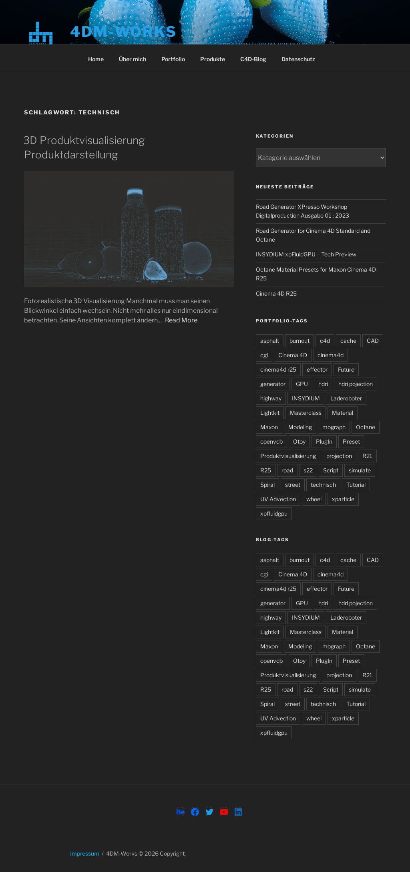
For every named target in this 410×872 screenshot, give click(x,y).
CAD (373, 340)
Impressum (84, 853)
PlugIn (324, 441)
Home (96, 59)
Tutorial (356, 484)
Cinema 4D (292, 355)
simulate (360, 470)
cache (348, 340)
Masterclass (306, 412)
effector (317, 369)
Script (330, 470)
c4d (325, 340)
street (292, 484)
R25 (265, 470)
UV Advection (278, 499)
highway (270, 398)
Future (346, 369)
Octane (365, 427)
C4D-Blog (253, 59)
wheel (314, 499)
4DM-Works (123, 31)
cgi (264, 355)
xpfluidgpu (273, 513)
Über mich (132, 59)
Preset (351, 441)
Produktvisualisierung (288, 455)
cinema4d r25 (278, 369)
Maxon (269, 427)
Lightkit (269, 412)
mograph (334, 427)
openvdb (271, 441)
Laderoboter (346, 398)
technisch (323, 484)
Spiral (267, 484)
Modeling (300, 427)
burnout (299, 340)
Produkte (212, 59)
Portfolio (173, 59)
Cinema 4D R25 (276, 293)
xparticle (343, 499)
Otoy (299, 441)
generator (272, 383)
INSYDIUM (306, 398)
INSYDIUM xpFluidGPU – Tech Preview (306, 254)
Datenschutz (298, 59)
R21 (367, 455)
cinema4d (331, 355)
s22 (308, 470)
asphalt (269, 340)
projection (339, 455)
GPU (302, 383)
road (287, 470)
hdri (323, 383)
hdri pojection (355, 383)
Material (342, 412)
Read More (181, 320)
